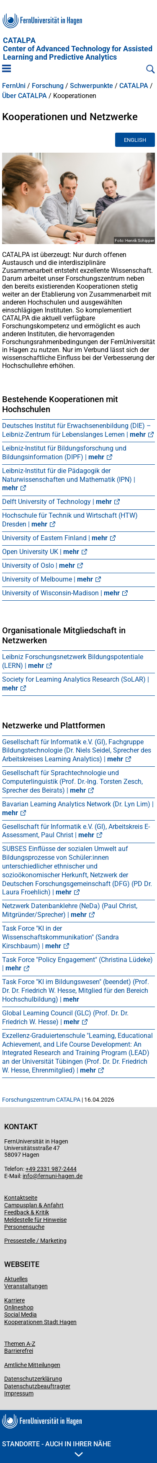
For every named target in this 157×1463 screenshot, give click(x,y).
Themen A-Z (19, 1343)
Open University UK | (40, 552)
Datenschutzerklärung (33, 1378)
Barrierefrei (18, 1350)
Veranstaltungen (26, 1286)
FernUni (14, 86)
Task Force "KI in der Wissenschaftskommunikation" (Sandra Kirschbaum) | (60, 937)
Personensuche (24, 1227)
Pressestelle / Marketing (35, 1240)
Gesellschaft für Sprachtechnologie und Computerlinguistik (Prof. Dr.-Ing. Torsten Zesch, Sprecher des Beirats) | (72, 781)
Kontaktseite (20, 1197)
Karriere (14, 1300)
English (135, 140)
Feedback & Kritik (26, 1212)
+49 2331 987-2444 (51, 1169)
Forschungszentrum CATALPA (41, 1099)
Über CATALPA (24, 96)
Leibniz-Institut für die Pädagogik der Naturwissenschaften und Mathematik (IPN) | (68, 479)
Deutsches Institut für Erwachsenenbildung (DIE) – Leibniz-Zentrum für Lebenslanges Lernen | (76, 430)
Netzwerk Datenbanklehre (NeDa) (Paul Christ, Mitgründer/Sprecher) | (69, 910)
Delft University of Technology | (57, 502)
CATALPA (77, 48)
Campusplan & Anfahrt (34, 1205)
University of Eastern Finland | (55, 538)
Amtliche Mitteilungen (32, 1365)
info (28, 1176)
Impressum (18, 1393)
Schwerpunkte (91, 86)
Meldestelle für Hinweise (35, 1219)
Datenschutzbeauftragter (37, 1386)
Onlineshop (18, 1307)
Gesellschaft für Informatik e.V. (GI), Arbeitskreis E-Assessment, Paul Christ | (76, 831)
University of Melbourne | (47, 579)
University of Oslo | (38, 565)
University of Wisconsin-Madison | (61, 593)
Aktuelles (16, 1279)
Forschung (48, 86)
